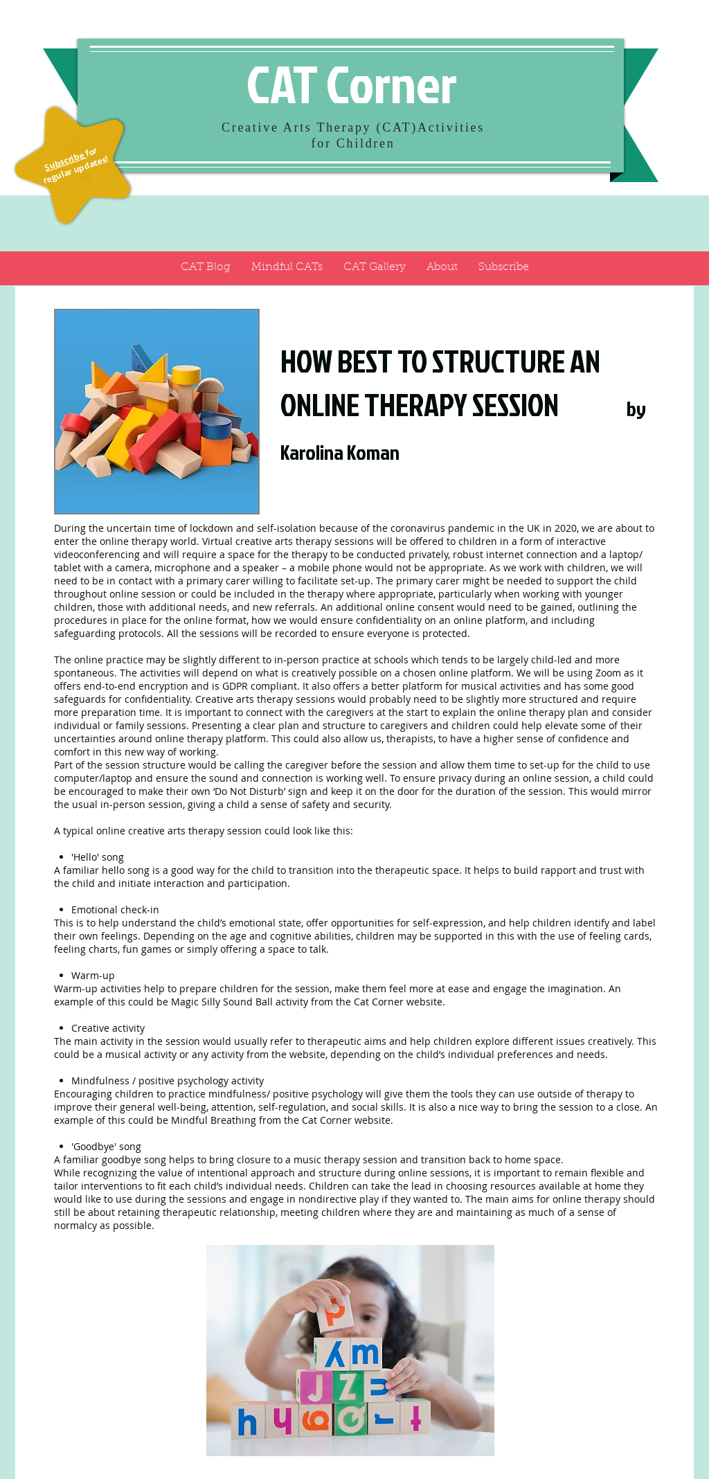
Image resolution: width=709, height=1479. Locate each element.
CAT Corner (351, 83)
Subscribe (65, 160)
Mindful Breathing (213, 1120)
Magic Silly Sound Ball (222, 1001)
